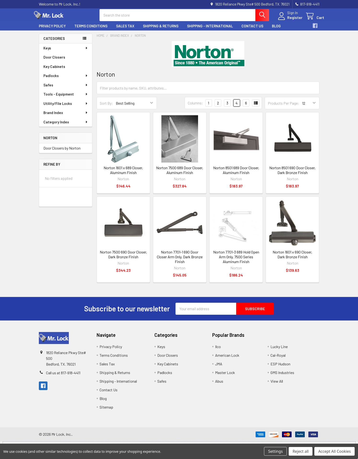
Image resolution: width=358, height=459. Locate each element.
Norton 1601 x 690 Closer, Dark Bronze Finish (292, 258)
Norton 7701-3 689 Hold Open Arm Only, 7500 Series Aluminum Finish (236, 260)
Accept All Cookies (334, 451)
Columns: (195, 106)
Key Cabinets (54, 70)
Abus (219, 384)
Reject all (301, 451)
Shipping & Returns (160, 29)
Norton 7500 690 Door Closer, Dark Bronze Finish (123, 258)
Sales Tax (125, 29)
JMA (218, 367)
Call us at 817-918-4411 (63, 376)
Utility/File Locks (65, 107)
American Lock (227, 358)
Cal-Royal (278, 358)
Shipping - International (210, 29)
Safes (65, 88)
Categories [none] (54, 42)
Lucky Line (279, 350)
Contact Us (252, 29)
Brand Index (65, 116)
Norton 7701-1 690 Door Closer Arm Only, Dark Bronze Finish (180, 260)
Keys (65, 51)
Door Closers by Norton (62, 151)
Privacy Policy (52, 29)
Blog (276, 29)
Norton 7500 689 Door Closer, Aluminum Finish (179, 173)
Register (290, 20)
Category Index (65, 125)
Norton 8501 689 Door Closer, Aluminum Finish (236, 173)
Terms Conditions (90, 29)
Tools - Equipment (65, 98)
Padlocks (65, 79)
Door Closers (54, 61)
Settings (275, 451)
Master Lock (225, 376)
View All (276, 384)
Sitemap (106, 410)
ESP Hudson (280, 367)
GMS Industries (282, 376)
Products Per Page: (283, 106)
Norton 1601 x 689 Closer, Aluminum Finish (123, 173)
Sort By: (106, 106)
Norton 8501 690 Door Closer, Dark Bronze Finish (292, 173)
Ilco (218, 350)
